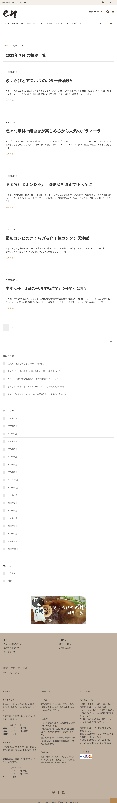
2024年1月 (12, 472)
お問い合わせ (78, 23)
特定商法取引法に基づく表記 (15, 667)
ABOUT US (17, 23)
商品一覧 (31, 23)
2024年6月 (12, 457)
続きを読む (10, 100)
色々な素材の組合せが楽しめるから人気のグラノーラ (53, 131)
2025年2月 (12, 434)
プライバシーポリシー (12, 671)
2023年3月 (12, 526)
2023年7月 (12, 503)
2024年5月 (12, 464)
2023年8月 (12, 495)
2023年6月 (12, 510)
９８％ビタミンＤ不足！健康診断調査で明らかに (49, 184)
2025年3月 (12, 426)
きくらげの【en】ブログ (22, 35)
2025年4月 (12, 418)
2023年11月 (13, 480)
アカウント (108, 2)
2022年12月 (13, 549)
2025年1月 (12, 441)
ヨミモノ (12, 573)
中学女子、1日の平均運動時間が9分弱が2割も (46, 288)
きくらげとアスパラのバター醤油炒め (40, 81)
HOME (6, 23)
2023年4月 (12, 518)
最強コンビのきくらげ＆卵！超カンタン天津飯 (47, 238)
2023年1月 (12, 541)
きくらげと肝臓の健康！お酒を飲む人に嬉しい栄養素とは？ (34, 371)
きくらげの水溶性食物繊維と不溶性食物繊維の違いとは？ (33, 379)
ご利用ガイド (62, 23)
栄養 (10, 581)
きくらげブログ (45, 23)
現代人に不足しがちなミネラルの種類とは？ (27, 363)
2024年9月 (12, 449)
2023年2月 (12, 534)
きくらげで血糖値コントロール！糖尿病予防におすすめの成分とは (37, 394)
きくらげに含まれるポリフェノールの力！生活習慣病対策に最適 (36, 386)
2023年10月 (13, 487)
